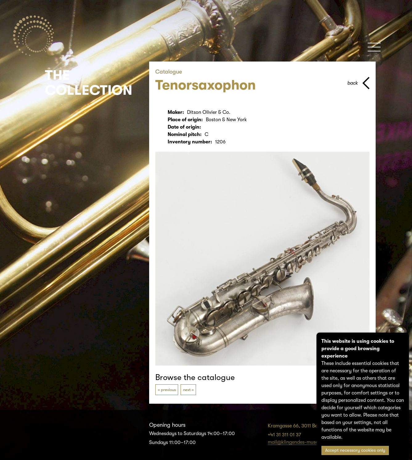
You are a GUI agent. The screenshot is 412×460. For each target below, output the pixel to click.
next (187, 389)
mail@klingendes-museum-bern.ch (306, 442)
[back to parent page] (358, 83)
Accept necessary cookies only (355, 450)
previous (168, 389)
